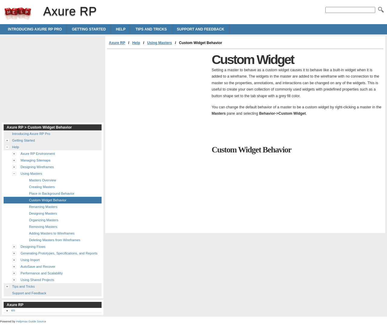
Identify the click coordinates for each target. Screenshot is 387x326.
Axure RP (18, 14)
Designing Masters (43, 213)
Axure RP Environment (38, 153)
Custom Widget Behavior (48, 200)
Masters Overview (42, 180)
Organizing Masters (43, 220)
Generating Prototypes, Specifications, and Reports (59, 253)
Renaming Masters (43, 207)
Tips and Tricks (151, 29)
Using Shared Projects (37, 280)
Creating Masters (42, 187)
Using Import (30, 260)
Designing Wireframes (37, 167)
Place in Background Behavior (51, 193)
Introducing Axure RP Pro (35, 29)
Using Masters (159, 43)
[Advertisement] (158, 94)
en (13, 310)
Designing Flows (33, 246)
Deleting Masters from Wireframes (54, 240)
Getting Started (89, 29)
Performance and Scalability (42, 273)
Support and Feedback (200, 29)
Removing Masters (43, 227)
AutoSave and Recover (38, 266)
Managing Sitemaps (35, 160)
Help (120, 29)
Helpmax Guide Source (31, 321)
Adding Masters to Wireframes (51, 233)
